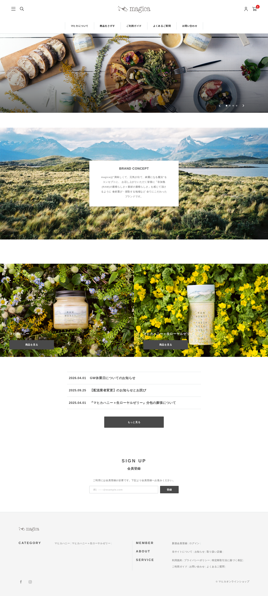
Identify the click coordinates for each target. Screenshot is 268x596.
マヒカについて (80, 26)
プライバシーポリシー (197, 560)
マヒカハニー (62, 543)
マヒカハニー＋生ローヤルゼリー (91, 543)
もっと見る (134, 422)
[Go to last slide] (219, 105)
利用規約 (177, 560)
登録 (169, 489)
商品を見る (31, 344)
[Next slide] (243, 105)
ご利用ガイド (134, 26)
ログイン (194, 543)
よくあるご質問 (162, 26)
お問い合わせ (189, 26)
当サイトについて (182, 551)
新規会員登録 (179, 543)
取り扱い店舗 (214, 551)
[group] (134, 56)
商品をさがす (107, 26)
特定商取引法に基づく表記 (227, 560)
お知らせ (199, 551)
